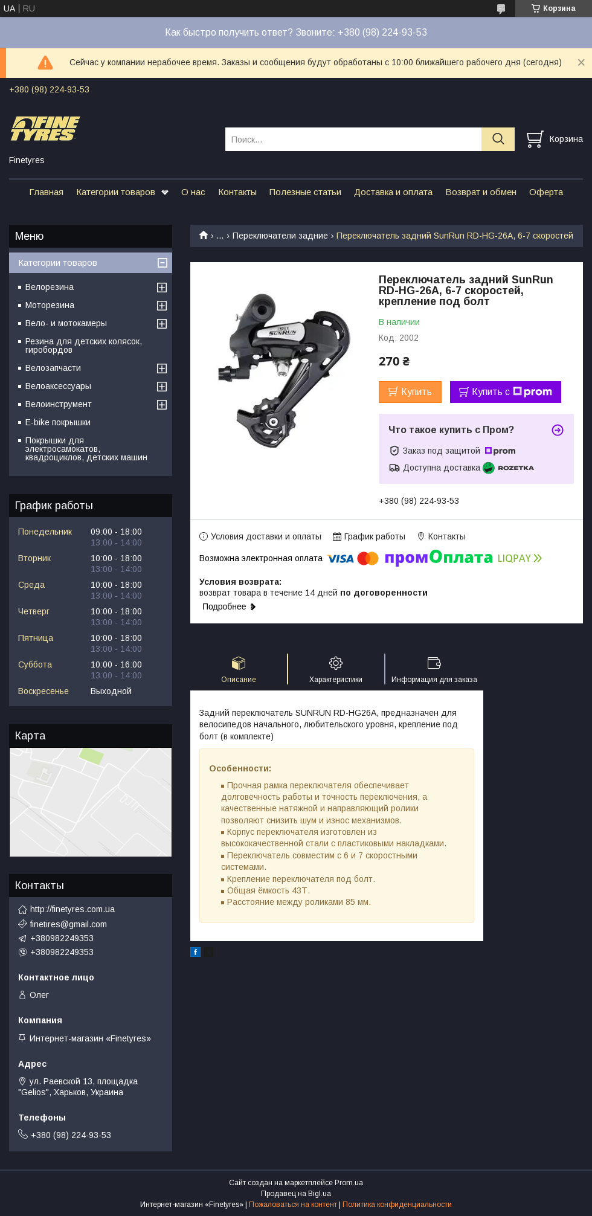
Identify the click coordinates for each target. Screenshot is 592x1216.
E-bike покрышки (58, 422)
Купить (416, 392)
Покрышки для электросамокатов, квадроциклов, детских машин (86, 449)
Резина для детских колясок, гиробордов (83, 345)
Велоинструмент (58, 404)
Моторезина (49, 305)
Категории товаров (115, 192)
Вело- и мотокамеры (66, 323)
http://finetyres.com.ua (72, 909)
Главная (46, 192)
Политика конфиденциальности (397, 1204)
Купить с (512, 392)
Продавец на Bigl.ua (296, 1193)
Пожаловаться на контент (293, 1204)
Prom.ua (349, 1183)
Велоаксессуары (58, 386)
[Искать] (498, 139)
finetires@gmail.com (68, 924)
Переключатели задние (280, 235)
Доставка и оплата (393, 192)
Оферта (546, 192)
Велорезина (49, 287)
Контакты (237, 192)
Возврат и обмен (480, 192)
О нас (193, 192)
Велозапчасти (53, 368)
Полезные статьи (305, 192)
